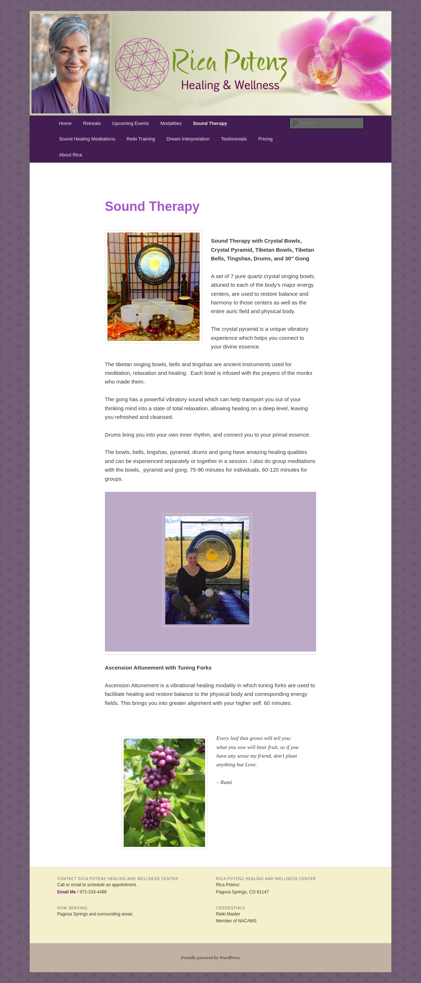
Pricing (265, 139)
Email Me (66, 892)
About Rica (70, 154)
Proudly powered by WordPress (210, 957)
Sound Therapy (210, 123)
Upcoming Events (130, 123)
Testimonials (234, 139)
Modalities (171, 123)
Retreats (92, 123)
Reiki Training (141, 139)
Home (65, 123)
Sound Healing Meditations (87, 139)
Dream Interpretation (187, 139)
